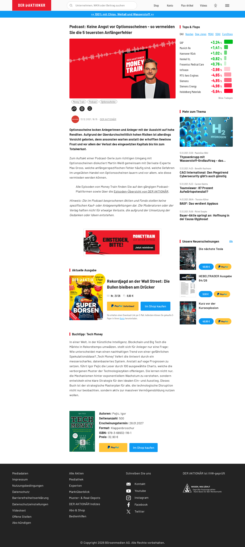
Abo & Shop (77, 510)
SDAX (218, 34)
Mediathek (76, 479)
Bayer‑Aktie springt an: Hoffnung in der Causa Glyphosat (204, 217)
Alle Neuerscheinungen (227, 241)
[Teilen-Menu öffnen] (74, 108)
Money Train (79, 101)
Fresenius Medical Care (192, 64)
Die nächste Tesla (211, 249)
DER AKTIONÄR (108, 119)
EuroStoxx (227, 34)
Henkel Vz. (185, 59)
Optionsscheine (108, 101)
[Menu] (227, 5)
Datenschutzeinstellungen (30, 504)
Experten (75, 485)
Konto (122, 318)
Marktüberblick (79, 492)
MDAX (211, 34)
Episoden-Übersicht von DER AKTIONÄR (141, 191)
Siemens (184, 81)
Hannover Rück (188, 53)
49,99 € (206, 266)
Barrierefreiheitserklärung (30, 498)
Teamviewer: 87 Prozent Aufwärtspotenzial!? (196, 189)
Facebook (137, 504)
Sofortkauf (122, 306)
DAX (182, 34)
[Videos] (204, 5)
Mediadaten (20, 473)
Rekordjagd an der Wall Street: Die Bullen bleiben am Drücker (138, 284)
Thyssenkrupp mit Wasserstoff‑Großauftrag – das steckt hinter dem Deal (201, 158)
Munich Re (185, 48)
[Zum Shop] (156, 5)
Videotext (19, 510)
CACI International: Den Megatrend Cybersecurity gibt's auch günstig (204, 174)
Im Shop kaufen (155, 306)
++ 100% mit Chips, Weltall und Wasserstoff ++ (122, 14)
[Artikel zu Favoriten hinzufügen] (89, 108)
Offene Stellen (22, 516)
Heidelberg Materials (190, 92)
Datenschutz (20, 492)
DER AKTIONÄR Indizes (84, 504)
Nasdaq (189, 34)
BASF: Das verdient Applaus (199, 203)
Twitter (135, 511)
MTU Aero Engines (189, 75)
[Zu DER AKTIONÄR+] (187, 5)
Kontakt (135, 484)
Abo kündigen (21, 522)
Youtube (136, 491)
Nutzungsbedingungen (27, 485)
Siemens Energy (188, 86)
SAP (181, 42)
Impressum (20, 479)
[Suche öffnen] (71, 5)
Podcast (93, 101)
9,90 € (206, 294)
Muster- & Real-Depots (84, 498)
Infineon (184, 70)
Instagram (137, 497)
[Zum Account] (170, 5)
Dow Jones (200, 34)
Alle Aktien (76, 473)
